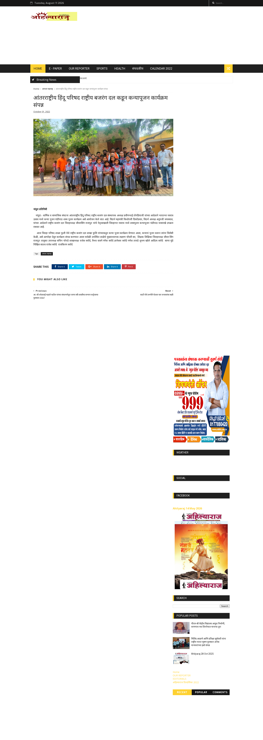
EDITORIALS (179, 463)
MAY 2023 (180, 659)
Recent (182, 477)
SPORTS (105, 69)
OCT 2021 (193, 679)
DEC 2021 (179, 654)
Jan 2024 (220, 679)
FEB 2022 (220, 654)
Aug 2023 (179, 669)
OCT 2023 (180, 674)
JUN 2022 (207, 659)
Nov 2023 (221, 669)
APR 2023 (193, 664)
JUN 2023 (179, 664)
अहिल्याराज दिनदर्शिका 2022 (186, 466)
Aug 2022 (179, 679)
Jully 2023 (221, 659)
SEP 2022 (207, 679)
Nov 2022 (193, 694)
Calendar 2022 (164, 69)
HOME (41, 69)
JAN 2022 (193, 654)
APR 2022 (207, 669)
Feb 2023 (193, 659)
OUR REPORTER (82, 69)
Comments (220, 477)
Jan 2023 (207, 674)
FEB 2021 (179, 689)
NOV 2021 (207, 664)
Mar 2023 (206, 654)
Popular (201, 477)
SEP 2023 (193, 674)
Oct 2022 (193, 684)
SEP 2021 (207, 694)
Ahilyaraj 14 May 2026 (187, 293)
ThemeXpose (61, 735)
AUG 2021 (207, 684)
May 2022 (220, 674)
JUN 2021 (206, 689)
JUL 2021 (193, 689)
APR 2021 (221, 684)
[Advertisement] (168, 35)
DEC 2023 (179, 684)
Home (36, 89)
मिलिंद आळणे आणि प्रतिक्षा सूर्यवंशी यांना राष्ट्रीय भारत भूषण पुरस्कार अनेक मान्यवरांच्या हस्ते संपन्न (208, 426)
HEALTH (122, 69)
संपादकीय (140, 69)
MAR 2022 (193, 669)
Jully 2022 (221, 664)
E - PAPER (58, 69)
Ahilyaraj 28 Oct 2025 (202, 438)
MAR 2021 (220, 689)
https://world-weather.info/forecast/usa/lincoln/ (201, 248)
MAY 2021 (180, 694)
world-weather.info (201, 245)
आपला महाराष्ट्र (47, 89)
